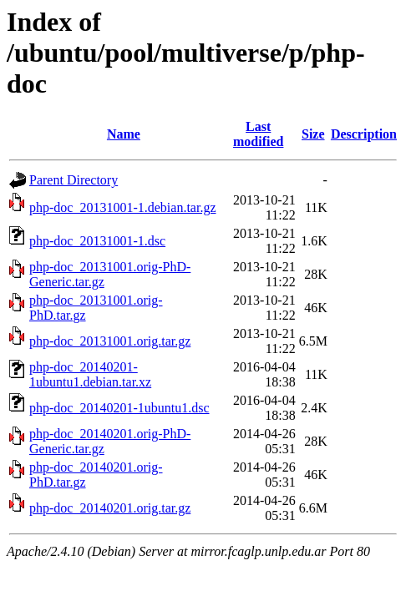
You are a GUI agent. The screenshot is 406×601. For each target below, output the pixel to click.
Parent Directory (73, 180)
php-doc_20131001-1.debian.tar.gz (122, 207)
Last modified (258, 134)
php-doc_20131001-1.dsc (97, 241)
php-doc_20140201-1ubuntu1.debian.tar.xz (90, 374)
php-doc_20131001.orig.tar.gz (109, 341)
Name (123, 134)
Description (364, 134)
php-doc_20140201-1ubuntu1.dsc (119, 408)
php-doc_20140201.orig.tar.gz (109, 508)
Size (313, 134)
